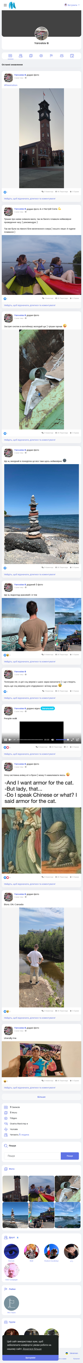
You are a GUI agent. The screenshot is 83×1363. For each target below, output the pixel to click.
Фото (11, 1168)
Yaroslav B (41, 43)
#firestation (10, 85)
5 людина (24, 1134)
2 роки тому (18, 78)
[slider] (26, 739)
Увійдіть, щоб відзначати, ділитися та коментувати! (29, 198)
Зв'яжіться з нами (59, 1358)
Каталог (76, 1358)
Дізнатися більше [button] (32, 1349)
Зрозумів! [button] (30, 1358)
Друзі (12, 1237)
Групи (12, 1321)
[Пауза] (5, 739)
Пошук (70, 1156)
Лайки (12, 1289)
